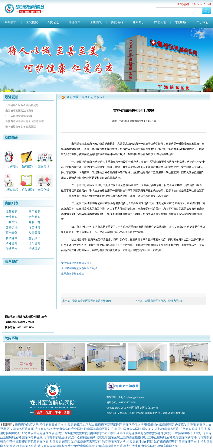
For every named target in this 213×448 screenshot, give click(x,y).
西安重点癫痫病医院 (41, 433)
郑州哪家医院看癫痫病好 (32, 441)
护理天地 (160, 22)
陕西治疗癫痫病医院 (23, 446)
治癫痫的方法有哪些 (102, 433)
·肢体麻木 (11, 238)
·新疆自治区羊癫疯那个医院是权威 (24, 121)
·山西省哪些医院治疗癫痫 (19, 110)
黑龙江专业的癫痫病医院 (71, 433)
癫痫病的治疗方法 (27, 424)
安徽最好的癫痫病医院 (159, 424)
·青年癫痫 (34, 211)
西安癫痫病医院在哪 (20, 429)
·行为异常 (34, 243)
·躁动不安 (11, 248)
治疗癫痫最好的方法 (53, 424)
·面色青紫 (11, 232)
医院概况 (32, 22)
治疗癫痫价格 (43, 429)
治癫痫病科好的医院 (157, 433)
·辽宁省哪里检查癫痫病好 (19, 115)
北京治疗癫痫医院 (108, 437)
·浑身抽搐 (34, 227)
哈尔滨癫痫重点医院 (109, 446)
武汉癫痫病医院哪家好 (52, 446)
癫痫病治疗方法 (133, 424)
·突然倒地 (11, 227)
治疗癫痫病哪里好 (55, 437)
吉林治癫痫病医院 (167, 429)
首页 (84, 97)
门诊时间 (12, 166)
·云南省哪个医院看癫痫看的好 (22, 105)
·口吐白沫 (11, 222)
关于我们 (202, 22)
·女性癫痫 (11, 216)
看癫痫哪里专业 (189, 441)
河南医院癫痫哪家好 (130, 433)
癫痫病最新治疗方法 (80, 424)
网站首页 (11, 22)
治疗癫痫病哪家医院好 (86, 441)
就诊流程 (12, 189)
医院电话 (43, 166)
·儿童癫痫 (11, 211)
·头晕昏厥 (34, 232)
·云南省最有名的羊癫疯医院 (20, 126)
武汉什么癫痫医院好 (81, 437)
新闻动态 (53, 22)
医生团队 (96, 22)
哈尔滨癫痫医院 (167, 446)
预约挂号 (28, 166)
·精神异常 (11, 243)
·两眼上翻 (34, 222)
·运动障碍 (34, 248)
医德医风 (75, 22)
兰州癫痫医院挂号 (191, 429)
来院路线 (43, 189)
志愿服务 (181, 22)
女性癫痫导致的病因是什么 (76, 263)
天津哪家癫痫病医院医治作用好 (79, 268)
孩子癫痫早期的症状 (72, 273)
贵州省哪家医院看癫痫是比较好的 (91, 300)
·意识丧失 (34, 238)
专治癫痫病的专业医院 (68, 429)
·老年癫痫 (34, 216)
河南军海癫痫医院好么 (99, 429)
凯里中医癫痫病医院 (127, 429)
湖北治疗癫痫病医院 (81, 446)
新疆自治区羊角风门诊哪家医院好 (164, 300)
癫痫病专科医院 (32, 437)
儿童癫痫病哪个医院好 (187, 433)
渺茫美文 (148, 429)
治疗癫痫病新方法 (185, 437)
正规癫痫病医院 (130, 437)
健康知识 (138, 22)
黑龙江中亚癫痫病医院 (157, 437)
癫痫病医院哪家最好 (108, 424)
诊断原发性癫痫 (185, 424)
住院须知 (28, 189)
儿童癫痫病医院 (59, 441)
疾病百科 (117, 22)
